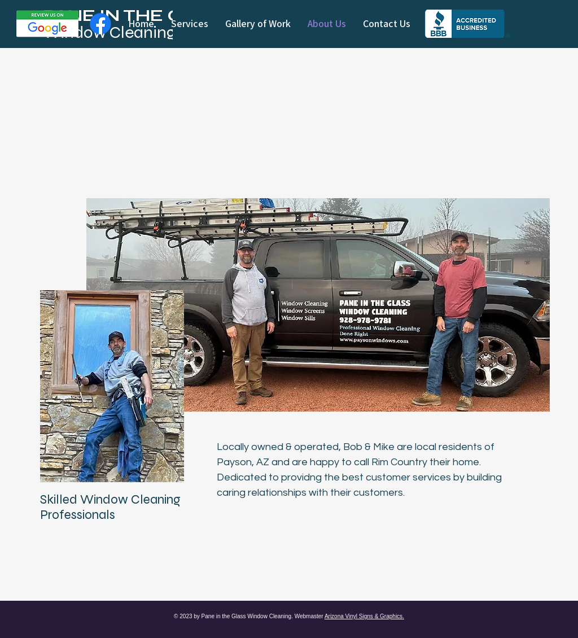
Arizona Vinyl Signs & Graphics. (364, 616)
